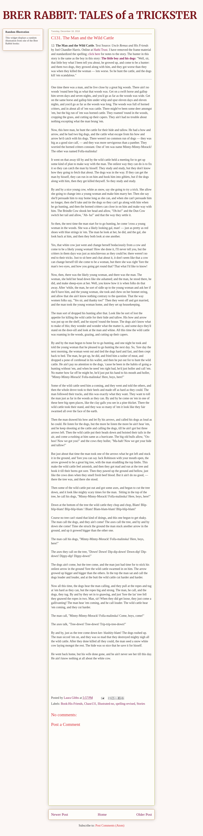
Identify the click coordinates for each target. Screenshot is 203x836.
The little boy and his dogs (118, 58)
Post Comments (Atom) (109, 825)
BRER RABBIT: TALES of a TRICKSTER (100, 15)
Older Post (144, 814)
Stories (141, 703)
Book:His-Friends (72, 703)
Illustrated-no (106, 703)
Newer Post (59, 814)
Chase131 (90, 703)
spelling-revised (125, 703)
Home (102, 814)
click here (94, 54)
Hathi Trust (100, 49)
